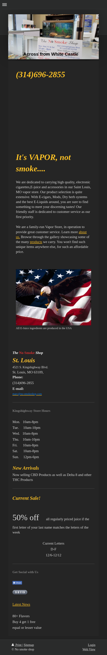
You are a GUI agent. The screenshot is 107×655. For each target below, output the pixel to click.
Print (17, 645)
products (36, 242)
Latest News (21, 604)
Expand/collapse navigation (53, 4)
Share (17, 583)
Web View (89, 649)
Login (91, 645)
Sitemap (29, 645)
